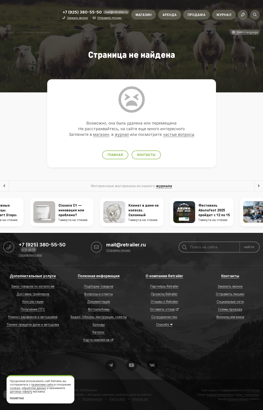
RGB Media (253, 390)
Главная (115, 155)
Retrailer (92, 390)
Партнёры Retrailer (164, 286)
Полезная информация (99, 276)
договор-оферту (21, 391)
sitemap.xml (140, 399)
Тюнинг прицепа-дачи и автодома (33, 324)
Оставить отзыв (162, 309)
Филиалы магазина (230, 317)
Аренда (169, 15)
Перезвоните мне (30, 255)
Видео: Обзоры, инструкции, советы (99, 317)
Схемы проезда (230, 309)
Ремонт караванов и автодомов (32, 317)
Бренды (99, 324)
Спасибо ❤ (164, 324)
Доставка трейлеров (33, 294)
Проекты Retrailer (164, 294)
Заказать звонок (77, 18)
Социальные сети (230, 301)
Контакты (146, 155)
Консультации (33, 301)
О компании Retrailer (164, 276)
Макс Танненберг (248, 394)
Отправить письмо (109, 18)
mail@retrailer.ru (116, 12)
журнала (164, 186)
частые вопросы (178, 134)
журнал (122, 134)
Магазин (144, 15)
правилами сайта (42, 384)
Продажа (197, 15)
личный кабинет (238, 399)
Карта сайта (117, 399)
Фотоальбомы (99, 309)
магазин (101, 134)
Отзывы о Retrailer (164, 301)
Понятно (17, 398)
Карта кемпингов (97, 340)
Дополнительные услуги (33, 276)
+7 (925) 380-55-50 (82, 12)
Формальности (92, 399)
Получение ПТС (33, 309)
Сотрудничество (164, 317)
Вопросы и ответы (98, 294)
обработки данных (34, 388)
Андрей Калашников (220, 394)
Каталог (98, 332)
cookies (15, 388)
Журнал (223, 15)
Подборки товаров (98, 286)
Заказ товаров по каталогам (32, 286)
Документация (98, 301)
